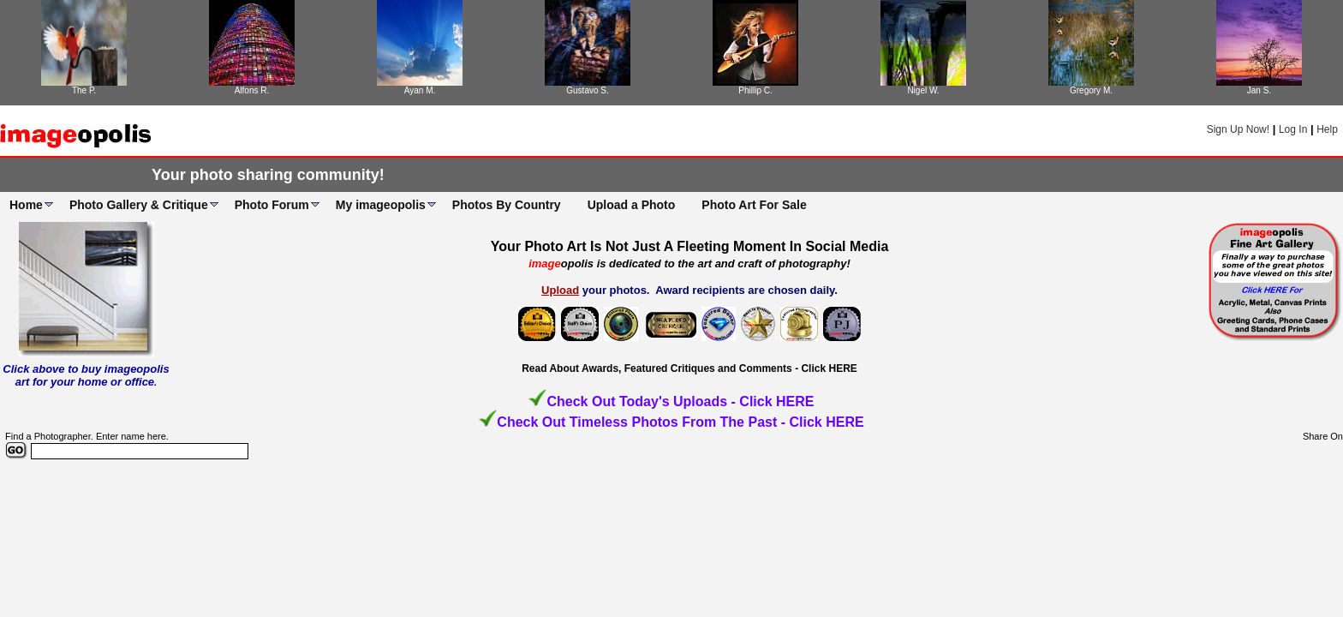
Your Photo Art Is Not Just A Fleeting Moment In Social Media (690, 246)
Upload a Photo (632, 205)
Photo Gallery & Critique (138, 205)
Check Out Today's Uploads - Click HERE (680, 401)
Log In (1293, 129)
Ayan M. (420, 90)
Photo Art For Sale (753, 205)
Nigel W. (923, 90)
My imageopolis (381, 205)
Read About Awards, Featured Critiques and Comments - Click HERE (689, 368)
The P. (84, 90)
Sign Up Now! (1238, 129)
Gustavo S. (587, 90)
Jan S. (1259, 90)
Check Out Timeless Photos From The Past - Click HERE (680, 422)
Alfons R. (252, 90)
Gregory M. (1091, 90)
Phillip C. (755, 90)
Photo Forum (272, 205)
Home (26, 205)
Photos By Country (506, 205)
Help (1327, 129)
